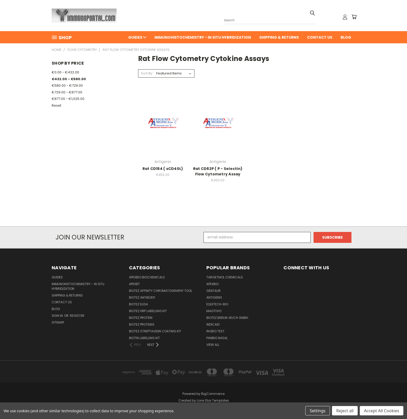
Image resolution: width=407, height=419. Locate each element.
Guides (137, 37)
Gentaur (213, 291)
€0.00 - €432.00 (65, 72)
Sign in (58, 315)
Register (77, 315)
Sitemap (58, 322)
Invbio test (215, 331)
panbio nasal (217, 338)
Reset (56, 105)
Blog (346, 37)
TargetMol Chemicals (224, 277)
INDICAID (213, 324)
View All (212, 344)
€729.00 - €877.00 (67, 92)
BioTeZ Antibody (142, 297)
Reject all (345, 411)
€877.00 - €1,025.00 (68, 98)
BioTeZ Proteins (141, 324)
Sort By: (147, 73)
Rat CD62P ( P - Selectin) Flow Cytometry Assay (217, 171)
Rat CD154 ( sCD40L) (163, 168)
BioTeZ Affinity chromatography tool (160, 291)
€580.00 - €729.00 (67, 85)
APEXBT (134, 284)
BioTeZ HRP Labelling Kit (148, 311)
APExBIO (212, 284)
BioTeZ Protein (140, 317)
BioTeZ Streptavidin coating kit (155, 331)
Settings (317, 411)
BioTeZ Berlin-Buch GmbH (227, 317)
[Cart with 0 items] (354, 16)
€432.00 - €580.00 (69, 79)
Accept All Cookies (381, 411)
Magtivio (213, 311)
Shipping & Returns (279, 37)
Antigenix (214, 297)
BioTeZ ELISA (138, 304)
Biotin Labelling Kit (144, 338)
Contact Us (319, 37)
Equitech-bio (217, 304)
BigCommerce (213, 393)
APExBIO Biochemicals (147, 277)
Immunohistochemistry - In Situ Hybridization (202, 37)
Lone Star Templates (213, 400)
